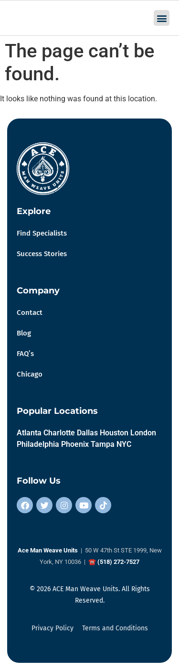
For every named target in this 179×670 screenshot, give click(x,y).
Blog (24, 333)
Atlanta (29, 432)
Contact (29, 312)
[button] (161, 18)
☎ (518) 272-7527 (113, 561)
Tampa (103, 444)
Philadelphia (38, 444)
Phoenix (75, 444)
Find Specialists (42, 233)
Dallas (87, 432)
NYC (123, 444)
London (143, 432)
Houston (114, 432)
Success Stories (42, 253)
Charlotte (59, 432)
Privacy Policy (53, 628)
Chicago (29, 374)
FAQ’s (25, 353)
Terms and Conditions (115, 628)
